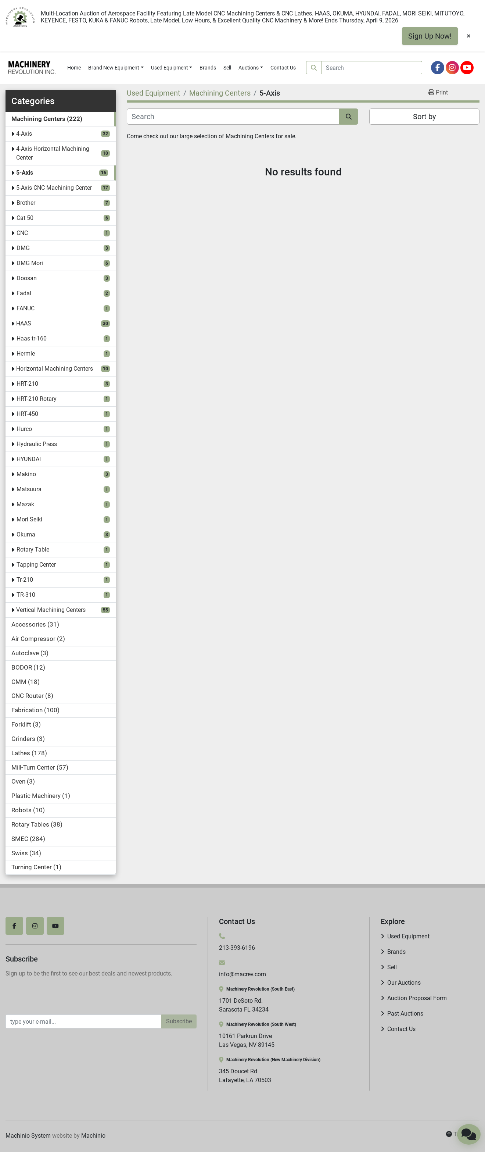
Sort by (424, 116)
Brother (26, 202)
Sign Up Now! (430, 36)
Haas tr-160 (32, 338)
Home (74, 68)
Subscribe (179, 1021)
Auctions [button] (248, 68)
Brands (208, 68)
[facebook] (437, 67)
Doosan (27, 278)
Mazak (25, 504)
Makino (26, 474)
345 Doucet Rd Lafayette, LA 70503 (245, 1076)
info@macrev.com (242, 974)
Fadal (24, 293)
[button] (116, 68)
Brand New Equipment (113, 68)
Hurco (24, 428)
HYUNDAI (29, 459)
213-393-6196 (237, 947)
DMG (23, 248)
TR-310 (26, 594)
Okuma (26, 534)
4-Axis (24, 133)
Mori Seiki (29, 519)
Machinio (93, 1135)
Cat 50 (25, 217)
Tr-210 (25, 579)
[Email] (83, 1021)
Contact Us (283, 68)
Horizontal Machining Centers (54, 368)
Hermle (26, 353)
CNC (22, 232)
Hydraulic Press (37, 444)
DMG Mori (30, 263)
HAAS (23, 323)
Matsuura (29, 489)
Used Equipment (169, 68)
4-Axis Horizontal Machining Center (52, 153)
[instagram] (452, 67)
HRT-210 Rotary (37, 398)
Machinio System (28, 1135)
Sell (227, 68)
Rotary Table (33, 549)
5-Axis (24, 172)
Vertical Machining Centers (51, 609)
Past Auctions (405, 1013)
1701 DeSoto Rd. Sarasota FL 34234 (244, 1005)
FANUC (26, 308)
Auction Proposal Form (417, 998)
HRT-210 (27, 383)
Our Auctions (404, 982)
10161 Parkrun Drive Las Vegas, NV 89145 (246, 1040)
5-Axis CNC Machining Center (54, 187)
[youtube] (467, 67)
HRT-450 (27, 413)
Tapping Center (36, 564)
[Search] (371, 67)
